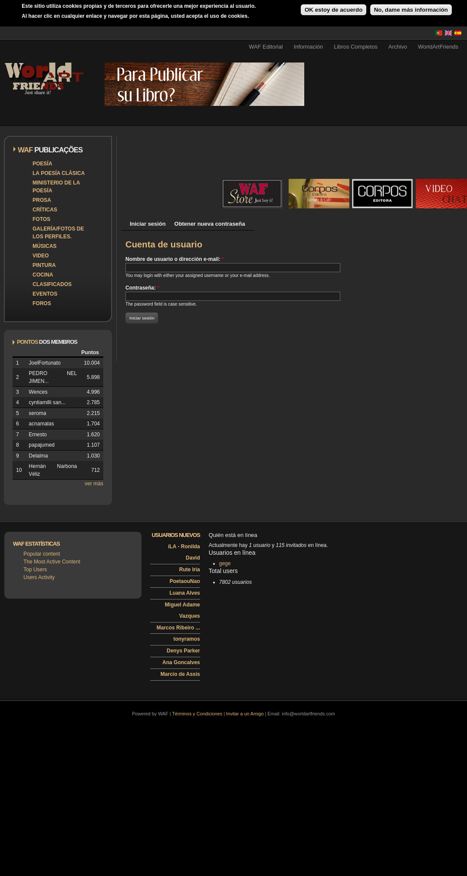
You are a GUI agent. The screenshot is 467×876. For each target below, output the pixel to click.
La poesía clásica (59, 173)
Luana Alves (185, 593)
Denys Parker (183, 651)
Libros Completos (356, 46)
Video (41, 256)
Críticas (45, 210)
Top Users (35, 569)
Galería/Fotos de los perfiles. (58, 233)
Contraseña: (142, 288)
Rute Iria (189, 569)
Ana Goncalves (181, 662)
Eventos (45, 294)
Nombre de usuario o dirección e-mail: (174, 259)
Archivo (397, 46)
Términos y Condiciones (197, 713)
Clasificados (52, 284)
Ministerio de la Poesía (56, 187)
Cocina (43, 275)
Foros (42, 303)
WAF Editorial (266, 46)
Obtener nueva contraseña (209, 224)
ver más (94, 484)
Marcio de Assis (180, 674)
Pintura (44, 265)
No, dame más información (411, 10)
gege (225, 563)
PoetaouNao (185, 581)
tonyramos (186, 639)
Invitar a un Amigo (244, 713)
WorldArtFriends (438, 46)
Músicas (44, 246)
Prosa (42, 200)
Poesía (42, 164)
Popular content (41, 554)
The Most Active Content (51, 562)
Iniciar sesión (148, 224)
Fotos (41, 219)
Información (308, 46)
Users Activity (39, 577)
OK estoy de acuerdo (333, 10)
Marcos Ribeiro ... (178, 628)
